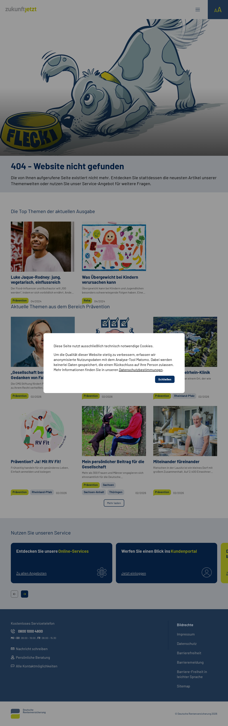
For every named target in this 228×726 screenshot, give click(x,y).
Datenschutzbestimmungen (141, 369)
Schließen (164, 379)
